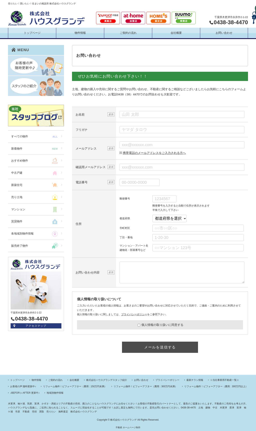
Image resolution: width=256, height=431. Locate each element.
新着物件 (16, 148)
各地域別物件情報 (22, 233)
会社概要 (176, 32)
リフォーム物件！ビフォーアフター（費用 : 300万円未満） (145, 386)
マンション (18, 209)
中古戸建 (16, 172)
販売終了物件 (19, 245)
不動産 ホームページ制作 (128, 427)
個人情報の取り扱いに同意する (160, 324)
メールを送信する (160, 347)
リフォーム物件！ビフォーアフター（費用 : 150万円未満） (75, 386)
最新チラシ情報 (194, 380)
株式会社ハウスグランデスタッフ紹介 (106, 380)
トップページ (32, 32)
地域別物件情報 (55, 392)
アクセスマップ (36, 325)
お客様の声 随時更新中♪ (23, 386)
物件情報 (80, 32)
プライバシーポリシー (134, 314)
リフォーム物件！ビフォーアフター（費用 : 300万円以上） (216, 386)
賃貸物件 (16, 221)
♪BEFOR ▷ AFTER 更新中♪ (25, 392)
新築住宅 (16, 185)
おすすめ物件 (19, 160)
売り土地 (16, 197)
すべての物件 (19, 136)
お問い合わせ (224, 32)
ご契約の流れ (128, 32)
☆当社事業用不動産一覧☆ (224, 380)
